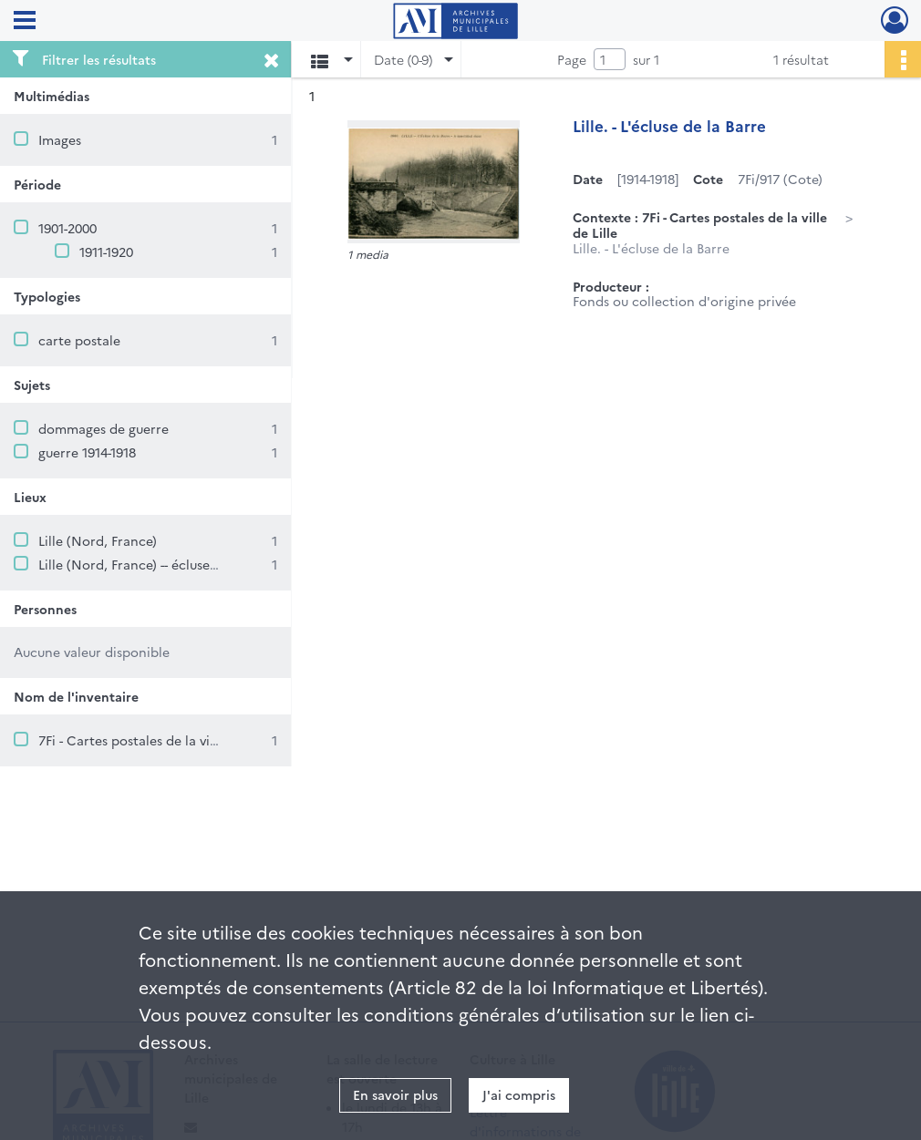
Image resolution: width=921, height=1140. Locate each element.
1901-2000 (67, 228)
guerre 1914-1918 (87, 452)
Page (571, 59)
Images (59, 139)
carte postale (79, 340)
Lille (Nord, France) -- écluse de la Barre (159, 564)
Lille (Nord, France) (97, 540)
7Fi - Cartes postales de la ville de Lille (155, 740)
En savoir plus (395, 1094)
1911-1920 (106, 251)
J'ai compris (518, 1094)
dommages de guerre (103, 428)
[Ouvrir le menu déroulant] (25, 22)
